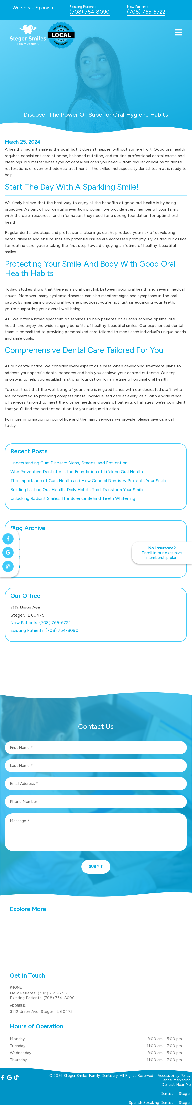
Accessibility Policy (174, 1075)
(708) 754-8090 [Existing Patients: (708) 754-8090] (44, 630)
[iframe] (96, 943)
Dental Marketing (176, 1080)
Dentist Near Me (176, 1084)
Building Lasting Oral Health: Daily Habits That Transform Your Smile (77, 489)
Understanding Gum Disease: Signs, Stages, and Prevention (69, 462)
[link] (28, 43)
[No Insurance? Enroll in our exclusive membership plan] (162, 552)
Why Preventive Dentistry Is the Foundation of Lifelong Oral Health (76, 471)
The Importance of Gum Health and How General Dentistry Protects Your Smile (88, 480)
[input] (96, 747)
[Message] (96, 832)
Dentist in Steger (175, 1093)
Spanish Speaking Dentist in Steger (160, 1102)
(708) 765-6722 (146, 12)
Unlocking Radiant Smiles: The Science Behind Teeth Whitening (73, 498)
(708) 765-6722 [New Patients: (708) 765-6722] (40, 622)
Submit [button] (96, 866)
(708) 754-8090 (90, 12)
